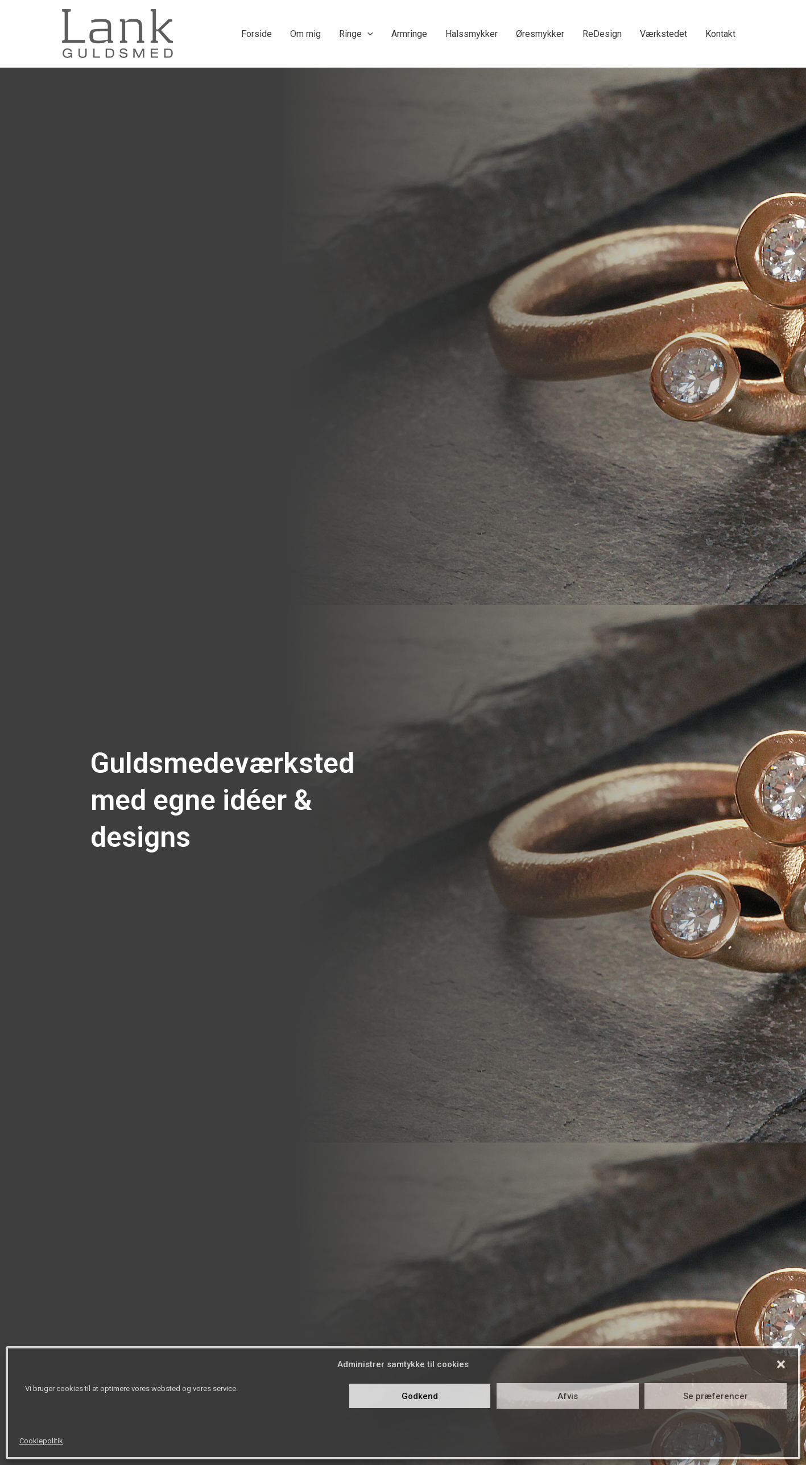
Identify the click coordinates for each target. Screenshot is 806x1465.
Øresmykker (540, 33)
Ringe (356, 34)
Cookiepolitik (41, 1441)
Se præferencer (715, 1396)
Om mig (305, 33)
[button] (781, 1364)
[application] (367, 34)
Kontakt (720, 33)
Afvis (567, 1396)
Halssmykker (471, 33)
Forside (256, 33)
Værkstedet (663, 33)
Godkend (420, 1396)
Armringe (409, 33)
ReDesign (602, 33)
